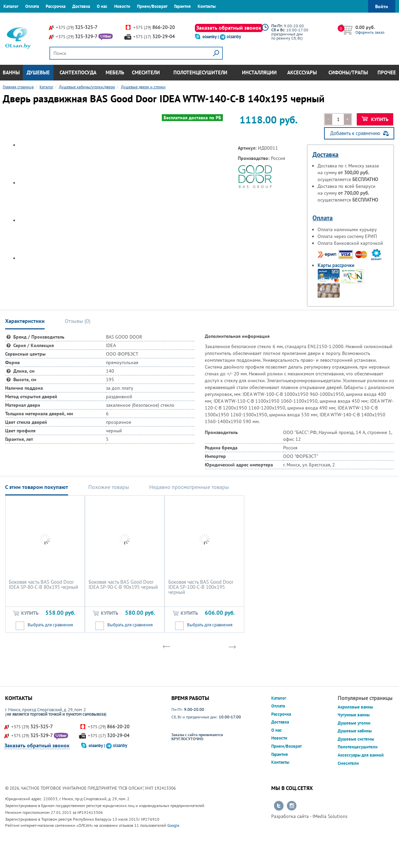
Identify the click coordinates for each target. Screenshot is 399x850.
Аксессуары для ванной (361, 755)
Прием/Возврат (152, 6)
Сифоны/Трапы (348, 72)
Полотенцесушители (200, 72)
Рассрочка (55, 6)
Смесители (146, 72)
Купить (375, 119)
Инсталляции (259, 72)
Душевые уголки (354, 723)
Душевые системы (356, 739)
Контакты (207, 6)
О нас (102, 6)
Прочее (387, 72)
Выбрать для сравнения (50, 625)
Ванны (11, 72)
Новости (122, 6)
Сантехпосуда (78, 72)
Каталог (10, 6)
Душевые (38, 72)
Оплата (32, 6)
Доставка (81, 6)
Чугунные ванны (354, 715)
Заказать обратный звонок (228, 27)
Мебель (115, 72)
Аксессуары (302, 72)
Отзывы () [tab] (77, 320)
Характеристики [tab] (25, 320)
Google (173, 825)
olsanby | (211, 37)
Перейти (279, 806)
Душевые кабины (355, 731)
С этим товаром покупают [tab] (36, 486)
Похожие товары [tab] (108, 486)
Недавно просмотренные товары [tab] (189, 486)
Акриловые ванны (355, 707)
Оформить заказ (369, 32)
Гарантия (182, 6)
